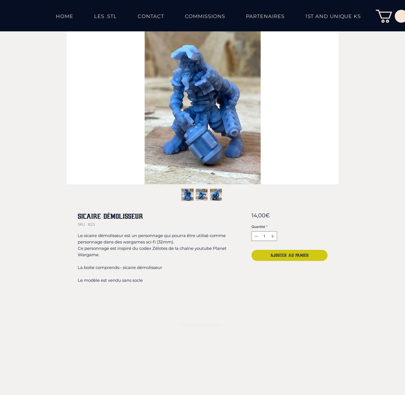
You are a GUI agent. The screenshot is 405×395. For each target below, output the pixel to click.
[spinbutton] (264, 236)
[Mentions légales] (200, 324)
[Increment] (273, 236)
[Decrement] (255, 236)
